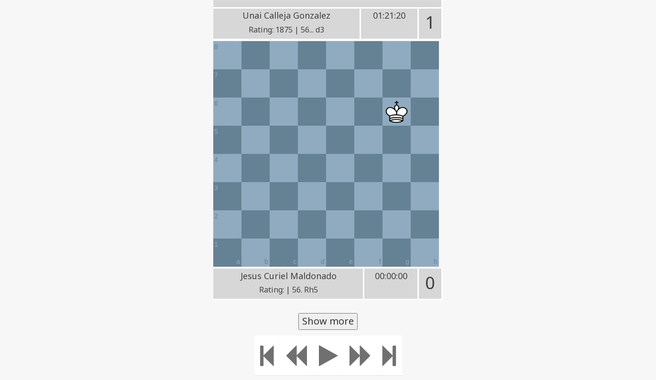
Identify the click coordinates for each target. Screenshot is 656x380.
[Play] (328, 355)
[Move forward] (360, 355)
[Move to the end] (389, 355)
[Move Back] (296, 355)
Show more (328, 321)
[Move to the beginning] (267, 355)
